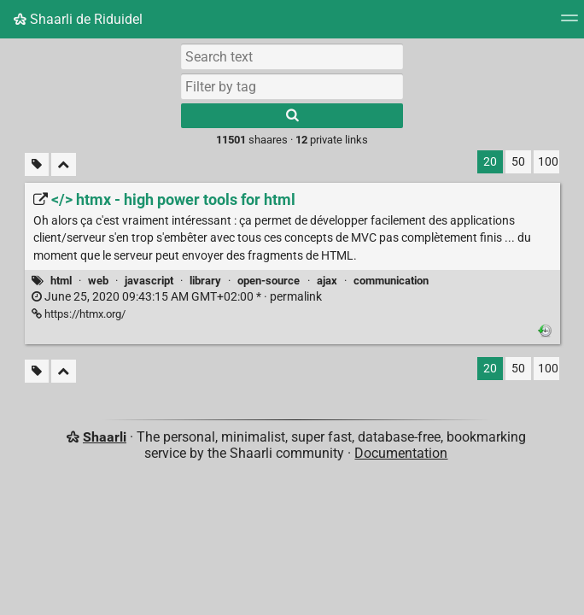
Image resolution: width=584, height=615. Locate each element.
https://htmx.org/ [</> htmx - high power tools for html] (79, 314)
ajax (327, 280)
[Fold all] (63, 164)
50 (518, 162)
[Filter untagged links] (37, 164)
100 (548, 162)
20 (490, 162)
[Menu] (569, 23)
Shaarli (104, 437)
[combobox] (292, 86)
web (98, 280)
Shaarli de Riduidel (78, 19)
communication (391, 280)
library (205, 280)
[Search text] (292, 56)
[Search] (292, 115)
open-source (268, 280)
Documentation (400, 453)
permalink (177, 297)
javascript (149, 280)
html (61, 280)
